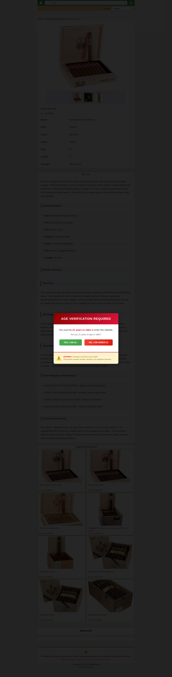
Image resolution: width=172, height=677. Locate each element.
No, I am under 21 (99, 342)
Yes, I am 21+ (70, 342)
